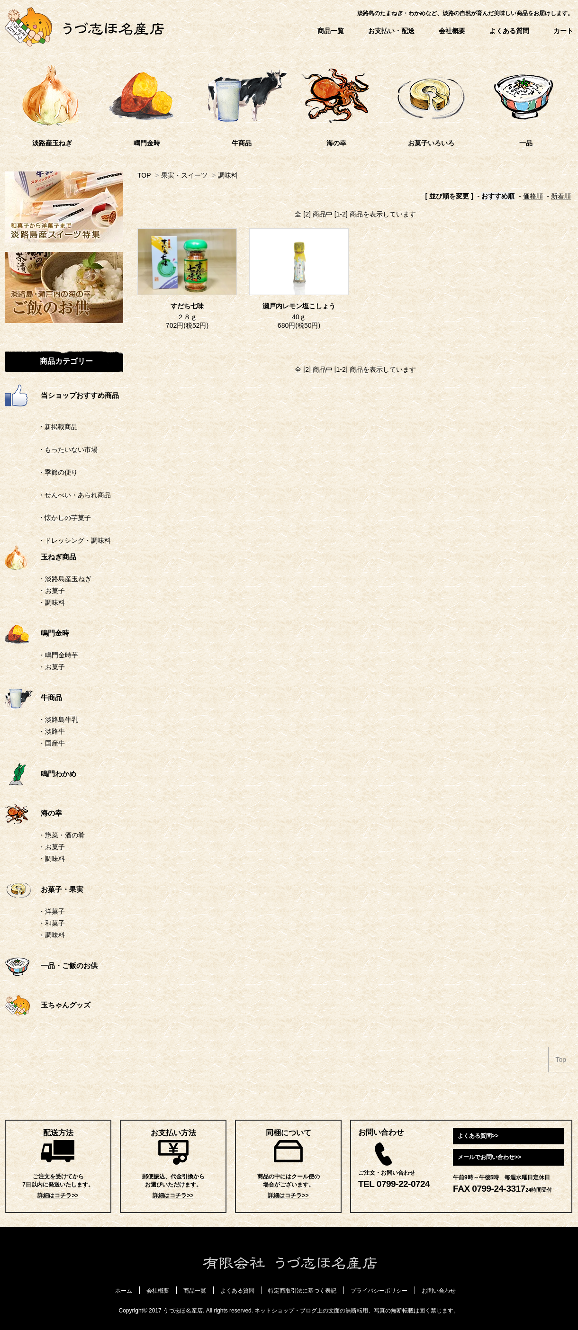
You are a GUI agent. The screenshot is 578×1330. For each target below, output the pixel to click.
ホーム (123, 1290)
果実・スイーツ (184, 175)
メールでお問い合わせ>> (489, 1157)
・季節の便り (41, 472)
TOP (144, 175)
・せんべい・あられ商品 (58, 495)
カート (563, 31)
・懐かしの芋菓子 (48, 517)
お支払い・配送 (391, 31)
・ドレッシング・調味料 (58, 540)
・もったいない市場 (51, 449)
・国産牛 (51, 743)
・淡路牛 (51, 731)
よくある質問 (509, 31)
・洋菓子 (51, 911)
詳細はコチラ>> (57, 1195)
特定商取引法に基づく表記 (302, 1290)
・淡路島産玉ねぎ (64, 579)
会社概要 (452, 31)
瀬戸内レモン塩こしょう (298, 306)
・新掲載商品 (41, 427)
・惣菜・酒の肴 (61, 835)
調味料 (228, 175)
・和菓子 (51, 923)
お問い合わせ (439, 1290)
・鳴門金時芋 (58, 655)
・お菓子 (51, 590)
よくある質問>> (478, 1135)
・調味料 (51, 602)
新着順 (561, 196)
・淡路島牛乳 (58, 719)
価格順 (533, 196)
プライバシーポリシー (379, 1290)
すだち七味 (187, 306)
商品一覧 (330, 31)
